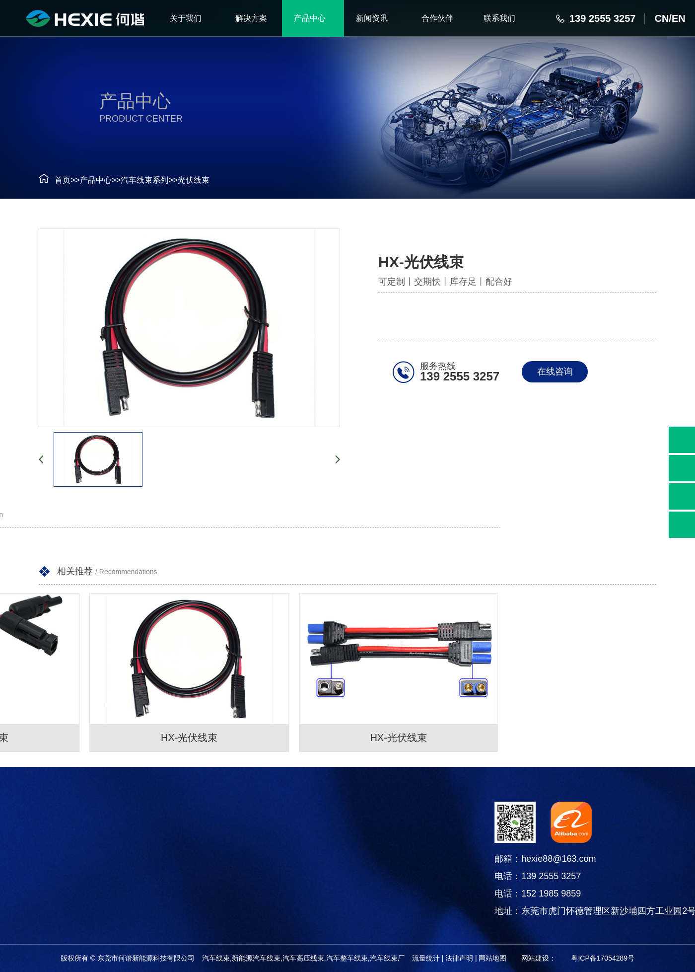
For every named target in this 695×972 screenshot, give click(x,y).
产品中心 (84, 180)
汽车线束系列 (133, 180)
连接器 (39, 864)
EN (679, 18)
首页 (51, 180)
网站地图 (492, 958)
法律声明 (459, 958)
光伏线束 (182, 180)
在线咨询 (559, 371)
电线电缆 (39, 889)
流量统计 (426, 958)
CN (661, 18)
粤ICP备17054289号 (602, 958)
